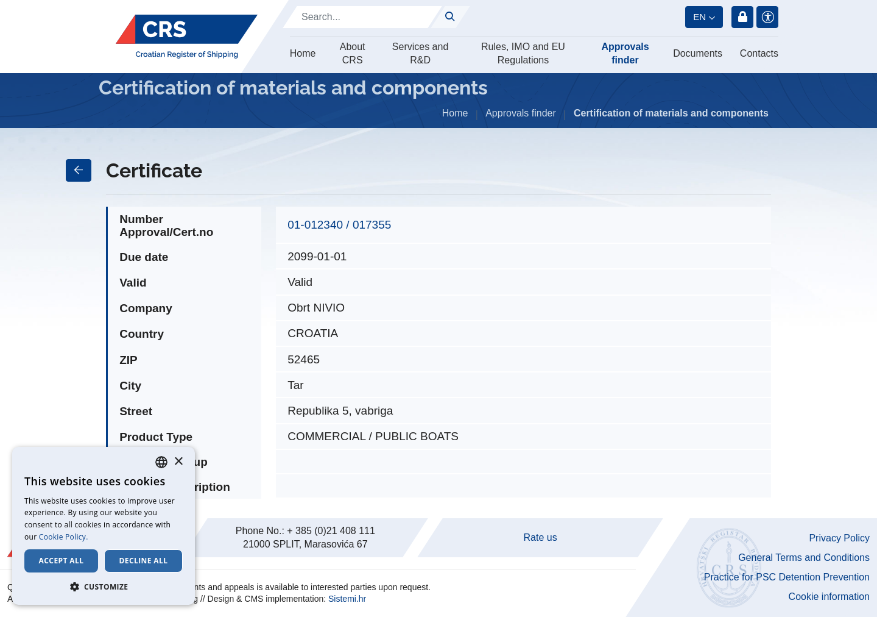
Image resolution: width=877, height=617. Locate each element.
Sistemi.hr (347, 599)
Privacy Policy (839, 538)
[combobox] (161, 462)
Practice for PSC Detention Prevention (787, 577)
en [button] (699, 17)
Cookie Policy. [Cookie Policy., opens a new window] (63, 537)
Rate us (540, 537)
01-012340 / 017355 (339, 224)
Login (742, 17)
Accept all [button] (61, 560)
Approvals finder (625, 53)
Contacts (759, 53)
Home (303, 53)
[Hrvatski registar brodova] (187, 37)
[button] (103, 586)
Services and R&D (420, 53)
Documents (697, 53)
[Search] (362, 17)
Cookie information (829, 596)
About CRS (352, 53)
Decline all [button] (143, 560)
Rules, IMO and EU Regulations (523, 53)
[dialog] (103, 526)
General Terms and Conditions (804, 557)
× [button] (178, 461)
